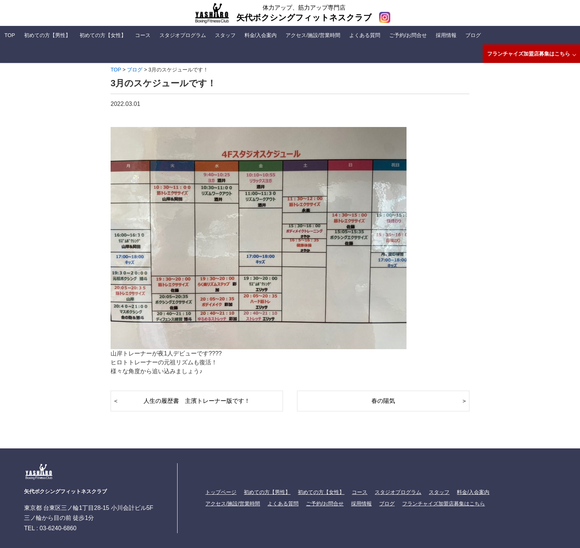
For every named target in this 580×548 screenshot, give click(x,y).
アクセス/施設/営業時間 (313, 35)
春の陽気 (383, 401)
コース (143, 35)
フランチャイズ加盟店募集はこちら (528, 54)
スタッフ (225, 35)
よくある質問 (364, 35)
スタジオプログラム (182, 35)
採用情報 (446, 35)
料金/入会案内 (261, 35)
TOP (9, 35)
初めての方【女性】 (103, 35)
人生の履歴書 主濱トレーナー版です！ (197, 401)
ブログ (473, 35)
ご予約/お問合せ (408, 35)
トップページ (220, 492)
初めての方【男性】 (47, 35)
